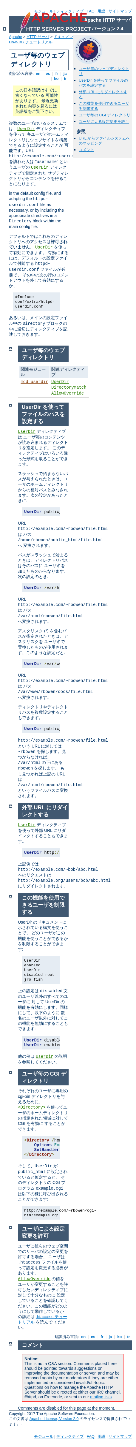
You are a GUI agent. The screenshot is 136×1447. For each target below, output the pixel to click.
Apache (15, 36)
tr (65, 78)
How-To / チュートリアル (30, 42)
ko (56, 78)
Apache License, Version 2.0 (54, 1418)
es (48, 73)
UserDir (26, 128)
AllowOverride (67, 393)
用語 (101, 11)
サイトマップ (120, 11)
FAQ (91, 11)
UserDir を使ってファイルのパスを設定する (103, 83)
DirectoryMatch (68, 387)
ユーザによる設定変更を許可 (104, 121)
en (38, 73)
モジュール (43, 11)
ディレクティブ (70, 11)
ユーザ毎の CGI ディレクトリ (104, 115)
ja (65, 73)
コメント (86, 150)
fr (56, 73)
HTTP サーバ (38, 36)
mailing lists (101, 1396)
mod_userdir (34, 381)
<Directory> (31, 1107)
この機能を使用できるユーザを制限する (43, 905)
